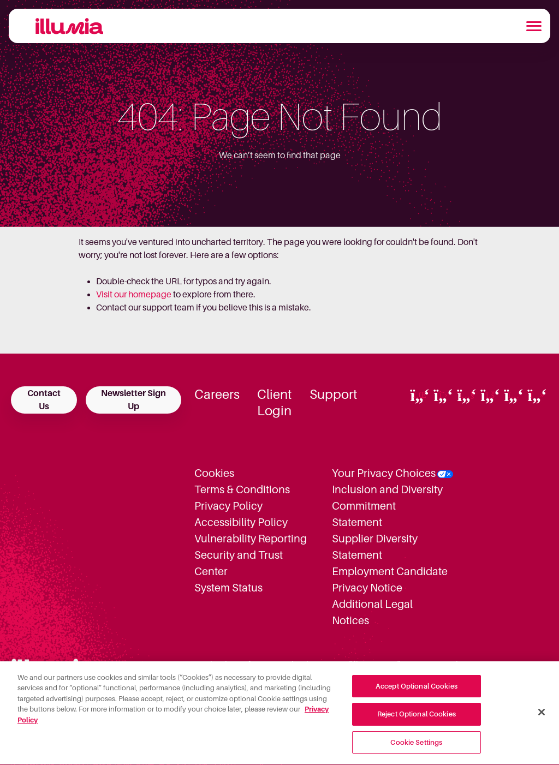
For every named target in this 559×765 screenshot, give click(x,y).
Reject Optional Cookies (416, 719)
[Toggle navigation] (534, 26)
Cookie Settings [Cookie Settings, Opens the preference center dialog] (416, 747)
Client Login (274, 402)
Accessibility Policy (241, 522)
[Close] (542, 716)
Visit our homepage (133, 295)
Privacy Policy (228, 506)
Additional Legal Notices (372, 612)
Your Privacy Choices (384, 473)
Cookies (214, 473)
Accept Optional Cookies (416, 690)
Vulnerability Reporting (250, 539)
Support (334, 394)
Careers (217, 394)
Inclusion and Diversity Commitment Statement (387, 505)
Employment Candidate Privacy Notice (390, 579)
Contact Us (44, 400)
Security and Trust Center (238, 563)
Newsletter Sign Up (133, 400)
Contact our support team (145, 308)
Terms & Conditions (242, 489)
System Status (228, 588)
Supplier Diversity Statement (375, 547)
